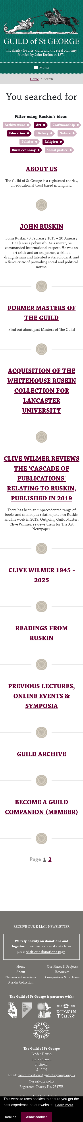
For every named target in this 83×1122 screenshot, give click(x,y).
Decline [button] (10, 1117)
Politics (27, 142)
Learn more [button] (64, 1105)
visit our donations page (45, 952)
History (42, 133)
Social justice (57, 150)
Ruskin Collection (20, 982)
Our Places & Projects (62, 967)
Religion (51, 142)
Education (17, 133)
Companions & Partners (62, 977)
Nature (65, 133)
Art (38, 125)
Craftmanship (63, 125)
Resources (62, 972)
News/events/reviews (20, 977)
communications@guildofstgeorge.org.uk (46, 1075)
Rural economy (24, 150)
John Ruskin (44, 55)
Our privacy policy (41, 1081)
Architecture (15, 125)
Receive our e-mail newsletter (41, 927)
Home (34, 79)
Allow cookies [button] (36, 1117)
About (20, 972)
